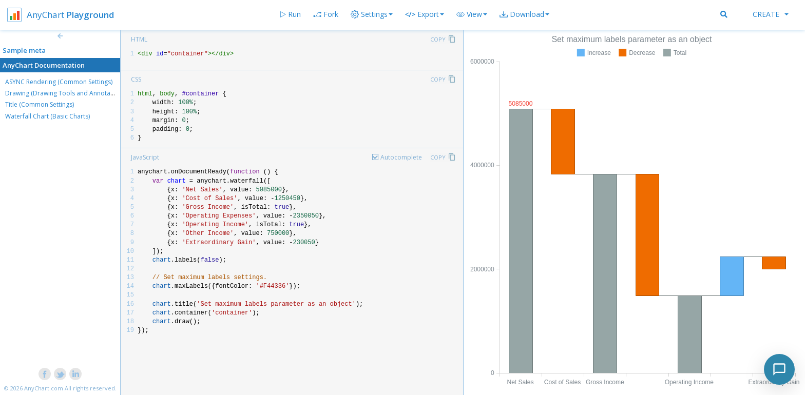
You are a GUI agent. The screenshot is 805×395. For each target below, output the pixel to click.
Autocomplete (401, 157)
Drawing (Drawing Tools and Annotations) (65, 93)
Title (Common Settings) (39, 104)
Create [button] (771, 14)
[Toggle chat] (779, 369)
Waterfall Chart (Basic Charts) (47, 116)
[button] (471, 14)
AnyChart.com (43, 388)
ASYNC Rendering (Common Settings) (58, 81)
